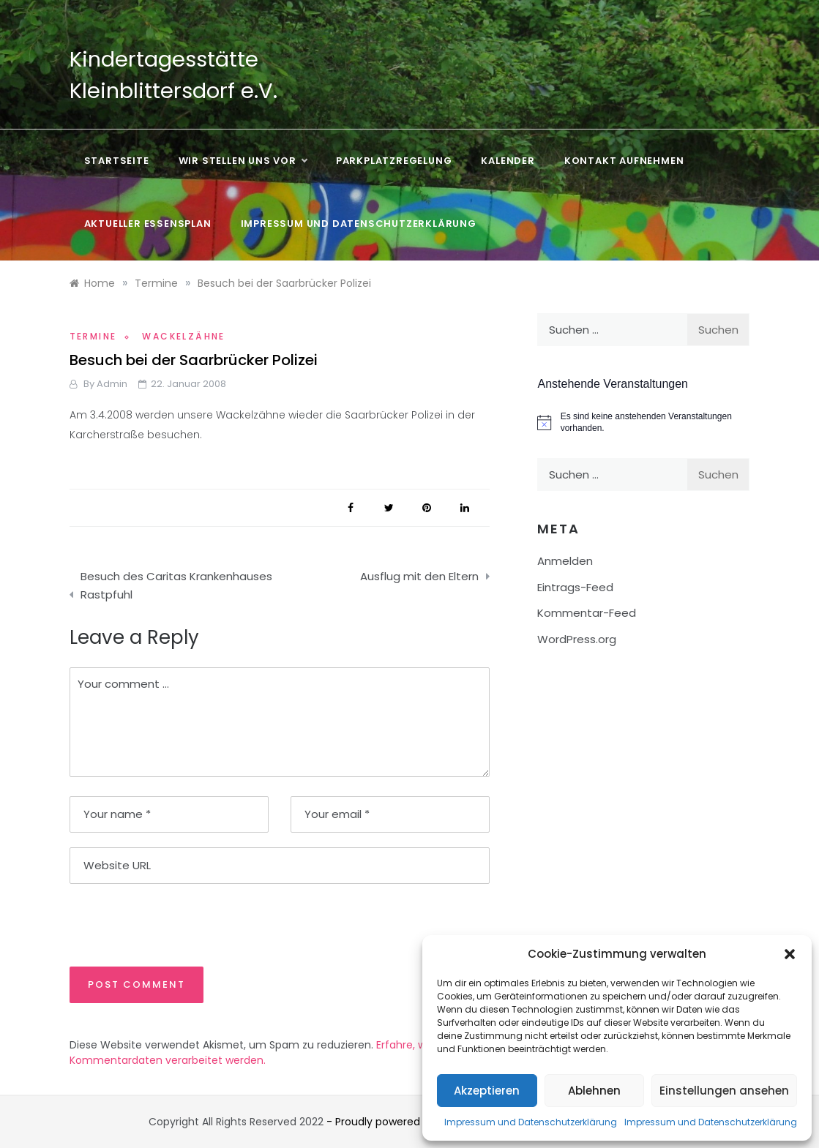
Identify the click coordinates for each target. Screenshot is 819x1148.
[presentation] (170, 924)
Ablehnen (594, 1090)
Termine (93, 336)
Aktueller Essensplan (148, 223)
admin (112, 384)
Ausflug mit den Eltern (419, 576)
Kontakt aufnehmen (624, 161)
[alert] (643, 422)
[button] (789, 954)
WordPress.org (576, 639)
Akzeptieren (487, 1090)
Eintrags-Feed (575, 587)
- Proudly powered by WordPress (410, 1121)
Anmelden (565, 561)
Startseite (116, 161)
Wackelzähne (183, 336)
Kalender (507, 161)
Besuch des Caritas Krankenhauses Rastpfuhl (176, 586)
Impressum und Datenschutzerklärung (530, 1122)
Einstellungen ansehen (724, 1090)
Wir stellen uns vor (243, 161)
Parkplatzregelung (394, 161)
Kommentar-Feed (586, 612)
